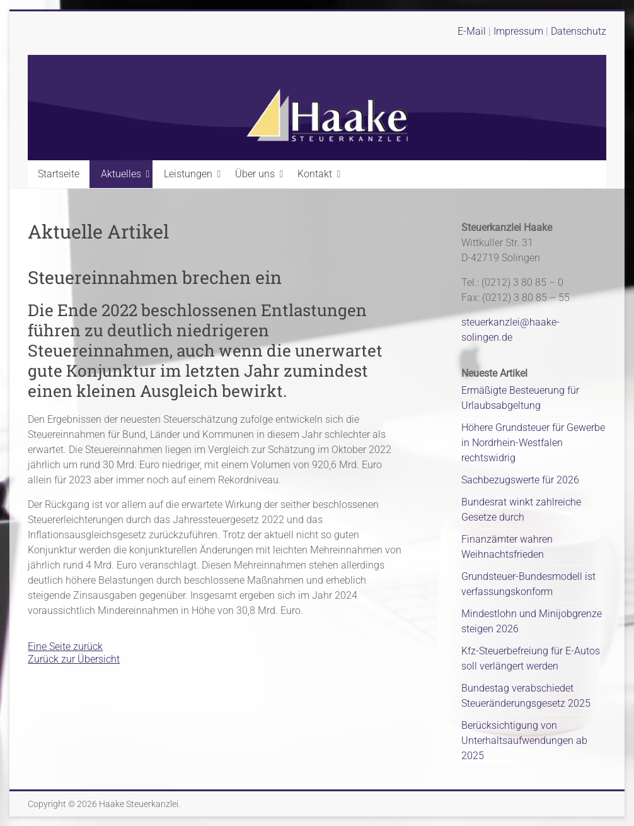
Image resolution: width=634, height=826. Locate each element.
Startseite (58, 174)
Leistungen (188, 174)
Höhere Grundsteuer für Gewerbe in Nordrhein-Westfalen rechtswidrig (533, 443)
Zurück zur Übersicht (74, 659)
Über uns (255, 174)
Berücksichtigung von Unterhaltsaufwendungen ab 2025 (524, 740)
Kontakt (314, 174)
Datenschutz (578, 31)
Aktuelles (121, 174)
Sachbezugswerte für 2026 (520, 480)
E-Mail (472, 31)
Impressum (519, 31)
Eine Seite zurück (65, 646)
